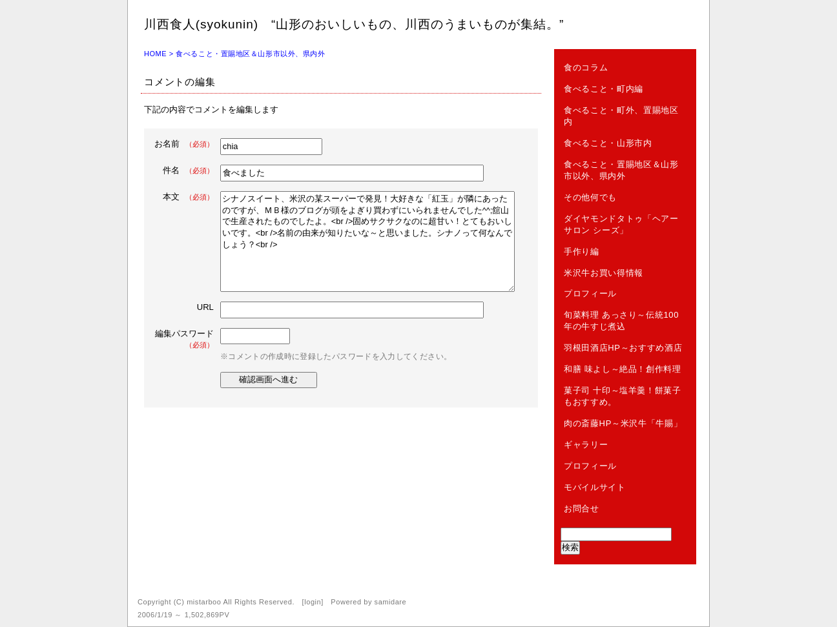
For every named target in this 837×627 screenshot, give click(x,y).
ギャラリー (586, 444)
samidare (391, 602)
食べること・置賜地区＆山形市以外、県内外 (250, 53)
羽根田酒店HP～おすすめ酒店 (623, 348)
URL (205, 307)
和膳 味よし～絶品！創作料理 (622, 369)
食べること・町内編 (603, 89)
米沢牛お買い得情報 (603, 273)
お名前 (184, 144)
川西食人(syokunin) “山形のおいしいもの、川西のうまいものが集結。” (354, 24)
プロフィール (590, 293)
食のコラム (586, 67)
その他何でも (590, 197)
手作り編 (581, 251)
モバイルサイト (595, 487)
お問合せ (581, 508)
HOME (155, 53)
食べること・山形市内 (608, 143)
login (312, 602)
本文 (188, 196)
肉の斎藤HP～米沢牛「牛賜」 (623, 423)
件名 (188, 170)
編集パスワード (184, 339)
